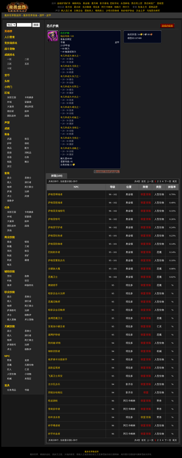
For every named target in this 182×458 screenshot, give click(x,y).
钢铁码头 (76, 3)
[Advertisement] (150, 66)
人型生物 (11, 374)
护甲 (9, 143)
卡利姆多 (29, 97)
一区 (9, 59)
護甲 (42, 15)
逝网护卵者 (54, 334)
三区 (9, 64)
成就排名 (9, 54)
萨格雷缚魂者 (55, 194)
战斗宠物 (9, 48)
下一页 (168, 181)
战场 (27, 115)
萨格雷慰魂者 (55, 202)
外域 (9, 102)
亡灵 (27, 369)
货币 (7, 75)
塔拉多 (96, 7)
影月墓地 (104, 3)
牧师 (9, 187)
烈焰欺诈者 (54, 252)
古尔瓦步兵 (54, 384)
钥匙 (9, 161)
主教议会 (78, 10)
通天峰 (94, 3)
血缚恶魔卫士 (55, 318)
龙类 (27, 360)
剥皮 (9, 260)
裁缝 (27, 260)
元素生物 (29, 365)
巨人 (9, 369)
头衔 (7, 81)
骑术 (9, 285)
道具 (7, 385)
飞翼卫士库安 (55, 376)
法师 (27, 191)
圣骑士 (28, 177)
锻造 (27, 241)
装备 (7, 134)
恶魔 (9, 365)
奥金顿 (86, 3)
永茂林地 (125, 3)
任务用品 (11, 390)
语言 (27, 280)
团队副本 (11, 115)
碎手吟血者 (54, 433)
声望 (7, 122)
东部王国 (11, 97)
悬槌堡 (160, 3)
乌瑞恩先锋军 (153, 10)
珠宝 (27, 139)
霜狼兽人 (89, 10)
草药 (9, 251)
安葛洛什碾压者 (56, 326)
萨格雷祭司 (54, 219)
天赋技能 (9, 326)
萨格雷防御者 (55, 243)
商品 (9, 148)
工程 (27, 246)
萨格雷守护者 (55, 227)
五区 (27, 64)
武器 (9, 139)
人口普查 (9, 37)
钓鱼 (9, 280)
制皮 (9, 255)
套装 (7, 173)
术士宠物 (29, 319)
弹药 (27, 143)
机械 (9, 378)
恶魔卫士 (53, 276)
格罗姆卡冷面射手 (57, 359)
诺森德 (28, 102)
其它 (9, 166)
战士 (9, 177)
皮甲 (48, 15)
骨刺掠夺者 (54, 409)
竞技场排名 (10, 42)
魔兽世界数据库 (12, 15)
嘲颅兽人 (99, 10)
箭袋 (9, 152)
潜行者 (28, 182)
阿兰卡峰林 (107, 7)
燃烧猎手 (53, 285)
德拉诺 (10, 111)
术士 (9, 196)
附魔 (9, 246)
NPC (7, 356)
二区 (27, 59)
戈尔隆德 (86, 7)
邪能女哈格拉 (55, 392)
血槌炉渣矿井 (63, 3)
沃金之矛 (140, 10)
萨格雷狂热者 (55, 235)
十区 (9, 68)
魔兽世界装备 (30, 15)
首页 (143, 181)
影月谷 (68, 7)
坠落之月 (142, 7)
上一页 (150, 181)
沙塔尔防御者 (112, 10)
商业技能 (9, 237)
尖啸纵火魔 (54, 268)
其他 (9, 230)
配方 (27, 148)
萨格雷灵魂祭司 (56, 210)
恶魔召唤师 (54, 301)
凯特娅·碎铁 (54, 343)
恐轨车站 (114, 3)
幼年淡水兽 (54, 417)
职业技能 (9, 292)
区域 (7, 92)
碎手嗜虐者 (54, 425)
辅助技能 (9, 271)
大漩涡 (10, 106)
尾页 (174, 181)
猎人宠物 (11, 319)
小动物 (28, 374)
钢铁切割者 (54, 351)
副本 (27, 111)
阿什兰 (126, 7)
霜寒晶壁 (153, 7)
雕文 (27, 161)
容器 (9, 157)
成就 (7, 128)
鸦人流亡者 (66, 10)
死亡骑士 (29, 305)
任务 (27, 157)
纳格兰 (117, 7)
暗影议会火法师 (56, 293)
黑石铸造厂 (149, 3)
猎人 (9, 182)
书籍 (27, 390)
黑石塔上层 (136, 3)
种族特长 (29, 285)
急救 (27, 276)
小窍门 (8, 86)
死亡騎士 (29, 187)
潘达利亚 (29, 106)
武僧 (27, 196)
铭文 (9, 264)
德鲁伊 (10, 200)
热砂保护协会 (127, 10)
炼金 (9, 241)
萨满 (9, 191)
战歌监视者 (54, 367)
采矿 (27, 255)
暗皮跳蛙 (53, 400)
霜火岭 (77, 7)
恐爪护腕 (64, 33)
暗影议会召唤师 (56, 310)
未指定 (28, 378)
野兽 (9, 360)
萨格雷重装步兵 (56, 260)
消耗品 (28, 152)
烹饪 (9, 276)
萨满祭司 (11, 310)
